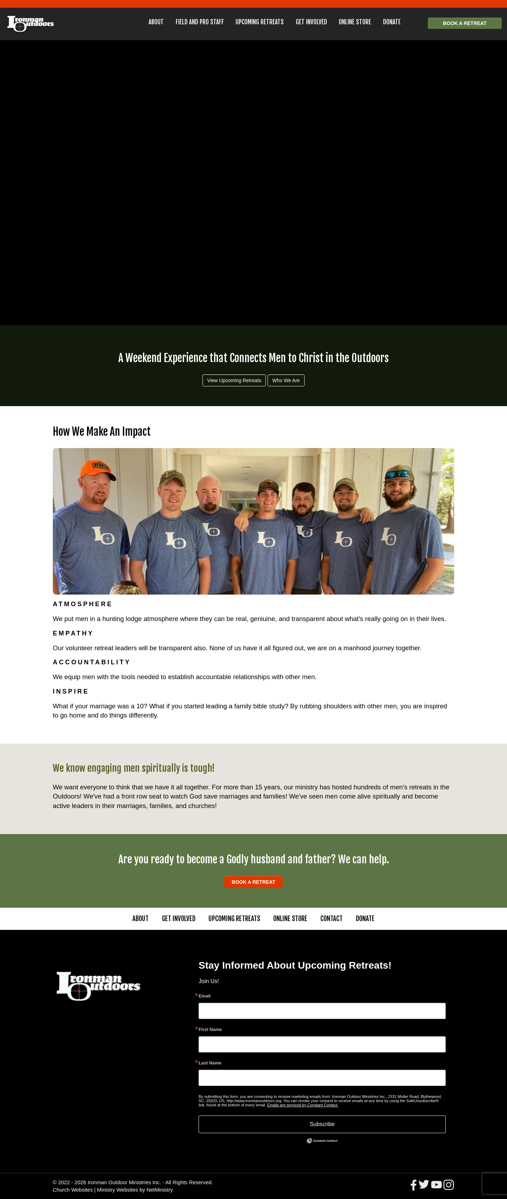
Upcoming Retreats (260, 22)
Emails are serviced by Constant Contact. (302, 1105)
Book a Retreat (465, 23)
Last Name (210, 1063)
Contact (331, 918)
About (156, 22)
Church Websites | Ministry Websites (96, 1190)
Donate (392, 22)
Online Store (355, 22)
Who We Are (286, 380)
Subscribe (321, 1124)
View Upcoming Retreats (234, 380)
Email (205, 996)
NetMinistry (159, 1190)
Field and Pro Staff (200, 22)
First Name (210, 1029)
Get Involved (311, 22)
